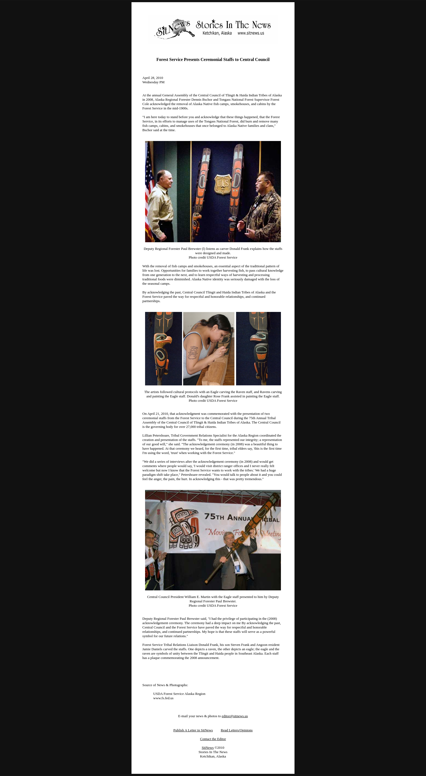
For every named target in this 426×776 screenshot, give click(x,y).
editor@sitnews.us (235, 716)
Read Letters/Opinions (237, 730)
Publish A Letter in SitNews (193, 730)
